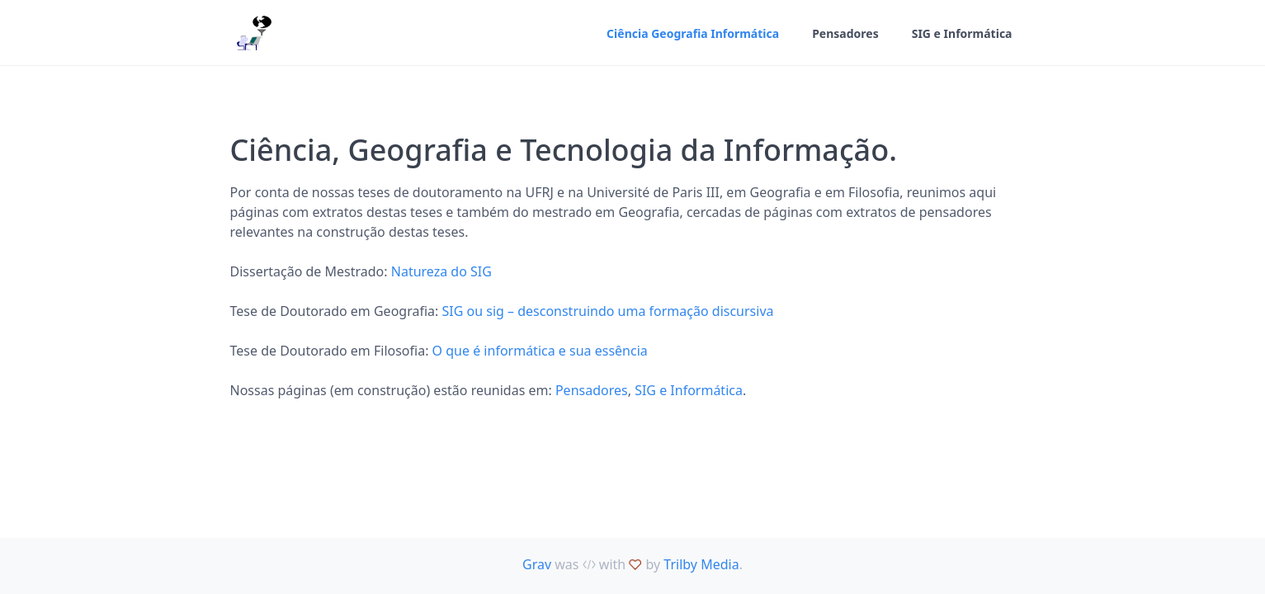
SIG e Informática (962, 33)
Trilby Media (701, 564)
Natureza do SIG (441, 271)
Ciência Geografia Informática (693, 33)
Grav (536, 564)
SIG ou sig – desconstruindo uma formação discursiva (607, 311)
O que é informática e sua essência (540, 351)
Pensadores (845, 33)
